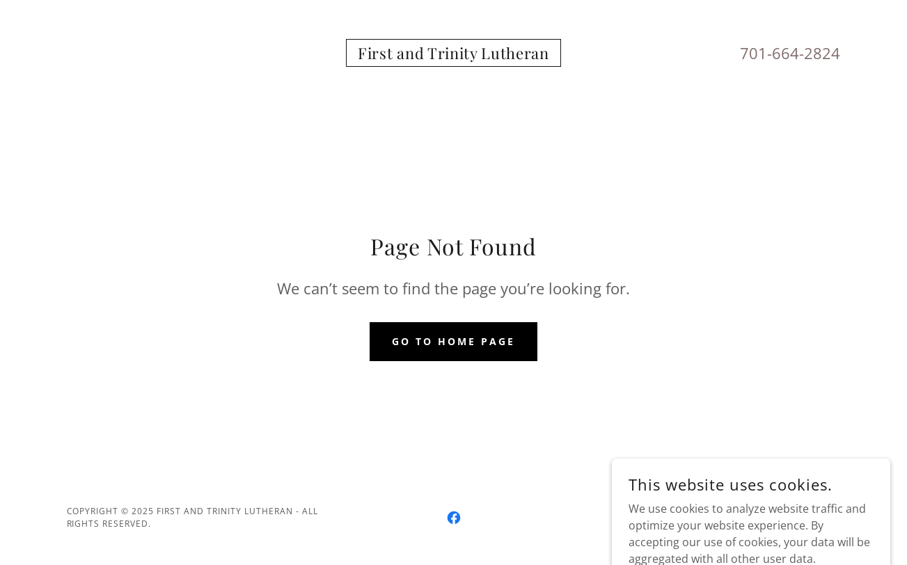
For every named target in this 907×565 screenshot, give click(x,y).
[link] (453, 55)
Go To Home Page (453, 341)
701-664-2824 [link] (790, 52)
